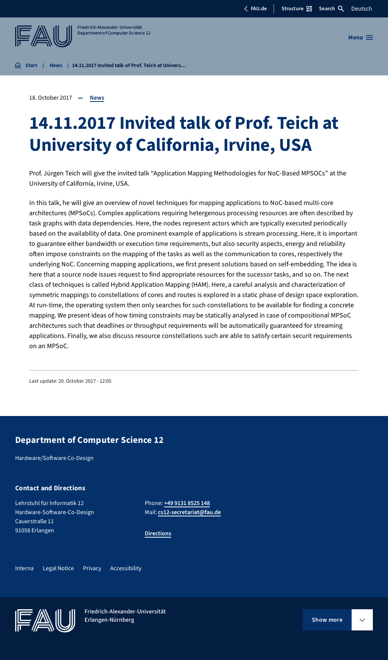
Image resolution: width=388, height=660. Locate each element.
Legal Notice (58, 568)
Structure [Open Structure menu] (297, 9)
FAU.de (255, 9)
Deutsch (361, 9)
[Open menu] (360, 37)
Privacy (92, 568)
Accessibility (125, 568)
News (97, 98)
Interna (24, 568)
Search (331, 9)
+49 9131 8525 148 (187, 503)
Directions (158, 533)
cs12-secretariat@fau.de (189, 512)
